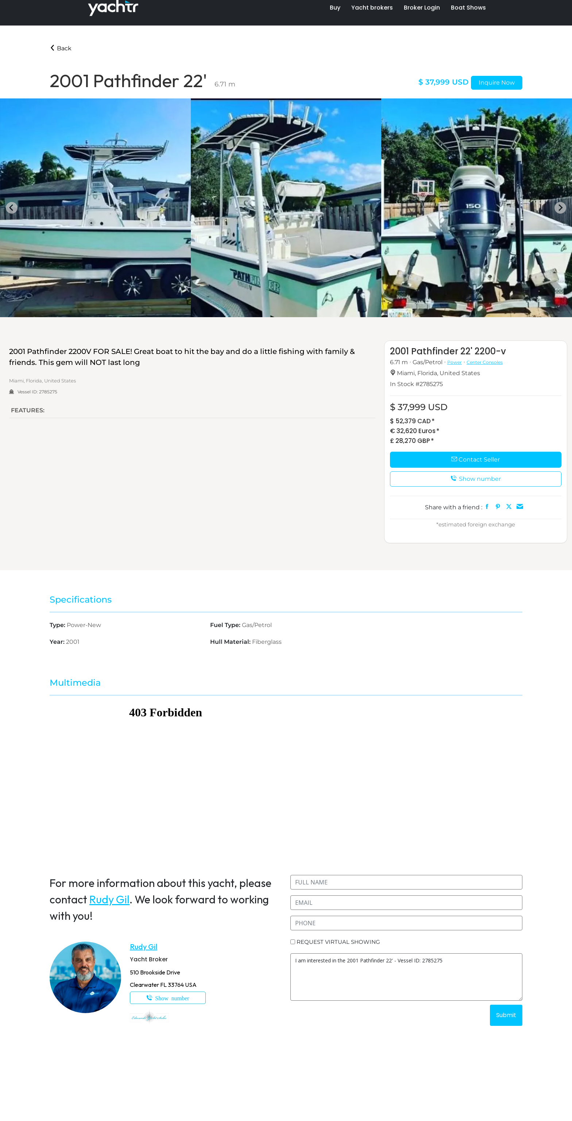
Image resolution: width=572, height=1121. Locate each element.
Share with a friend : (453, 507)
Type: (58, 625)
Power (454, 362)
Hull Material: (231, 641)
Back (61, 48)
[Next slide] (560, 208)
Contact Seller (475, 459)
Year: (58, 641)
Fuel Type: (226, 625)
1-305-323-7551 (168, 998)
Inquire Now (497, 82)
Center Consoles (485, 362)
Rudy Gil (109, 899)
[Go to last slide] (12, 208)
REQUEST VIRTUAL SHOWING (338, 941)
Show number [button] (476, 478)
